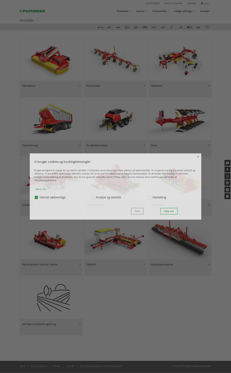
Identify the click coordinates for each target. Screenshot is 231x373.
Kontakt (70, 366)
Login (205, 3)
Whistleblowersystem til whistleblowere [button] (100, 366)
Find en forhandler (173, 3)
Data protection (39, 366)
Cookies (57, 366)
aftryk (23, 366)
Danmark (191, 3)
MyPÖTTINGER (153, 3)
